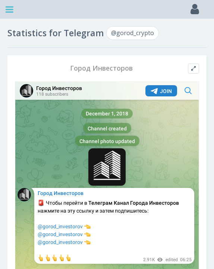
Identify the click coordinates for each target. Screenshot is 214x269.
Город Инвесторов (101, 68)
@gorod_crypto (132, 33)
